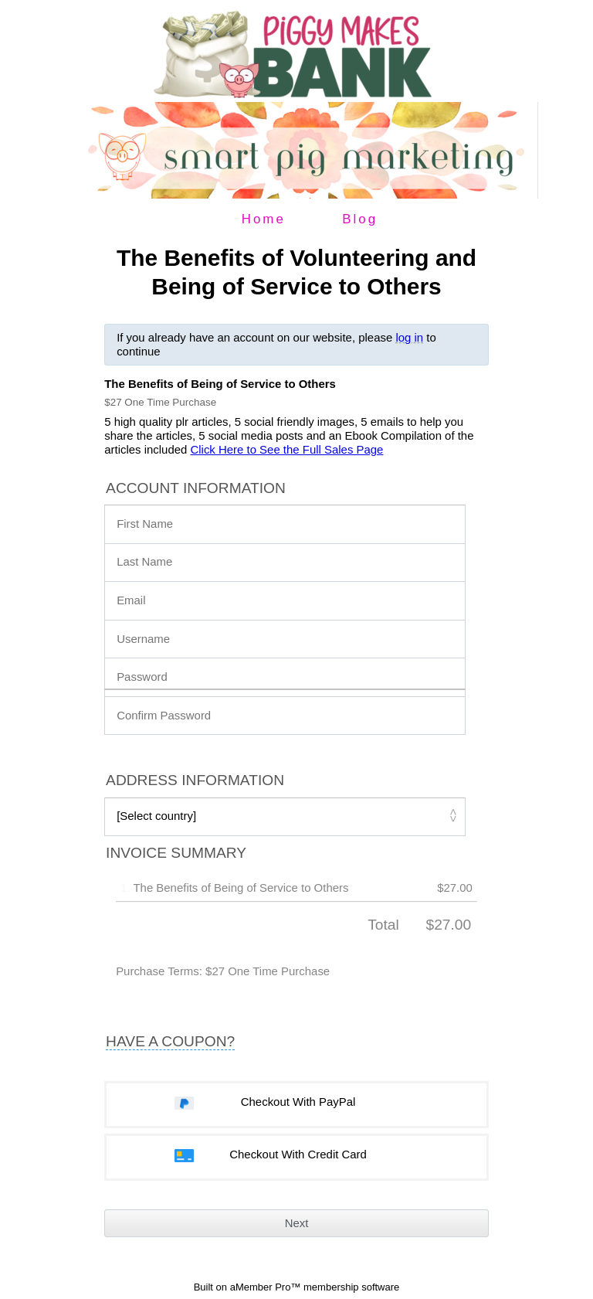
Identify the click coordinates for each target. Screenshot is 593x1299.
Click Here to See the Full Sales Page (286, 449)
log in (409, 337)
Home (264, 219)
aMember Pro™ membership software (315, 1287)
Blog (360, 219)
